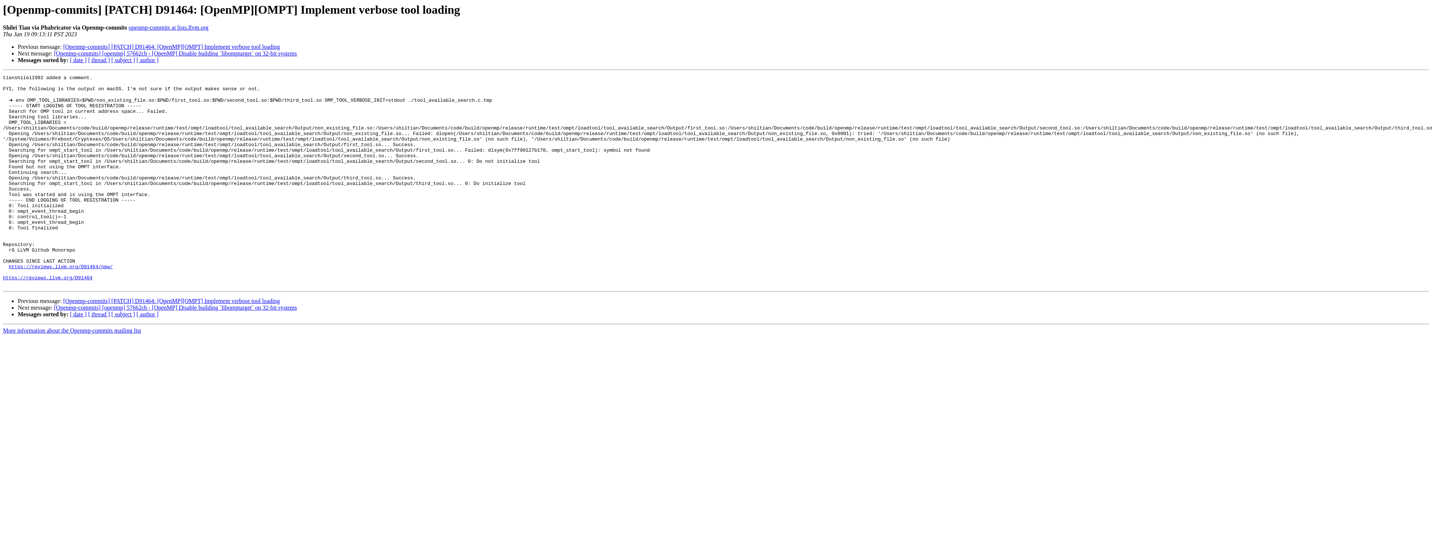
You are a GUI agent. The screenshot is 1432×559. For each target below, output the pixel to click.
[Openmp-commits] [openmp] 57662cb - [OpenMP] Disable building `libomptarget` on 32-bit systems (175, 53)
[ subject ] (123, 60)
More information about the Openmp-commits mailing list (72, 372)
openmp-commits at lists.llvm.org (169, 27)
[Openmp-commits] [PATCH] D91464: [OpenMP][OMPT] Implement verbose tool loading (171, 47)
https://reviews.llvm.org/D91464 (48, 318)
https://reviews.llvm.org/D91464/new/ (61, 305)
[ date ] (78, 60)
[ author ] (148, 60)
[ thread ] (99, 60)
